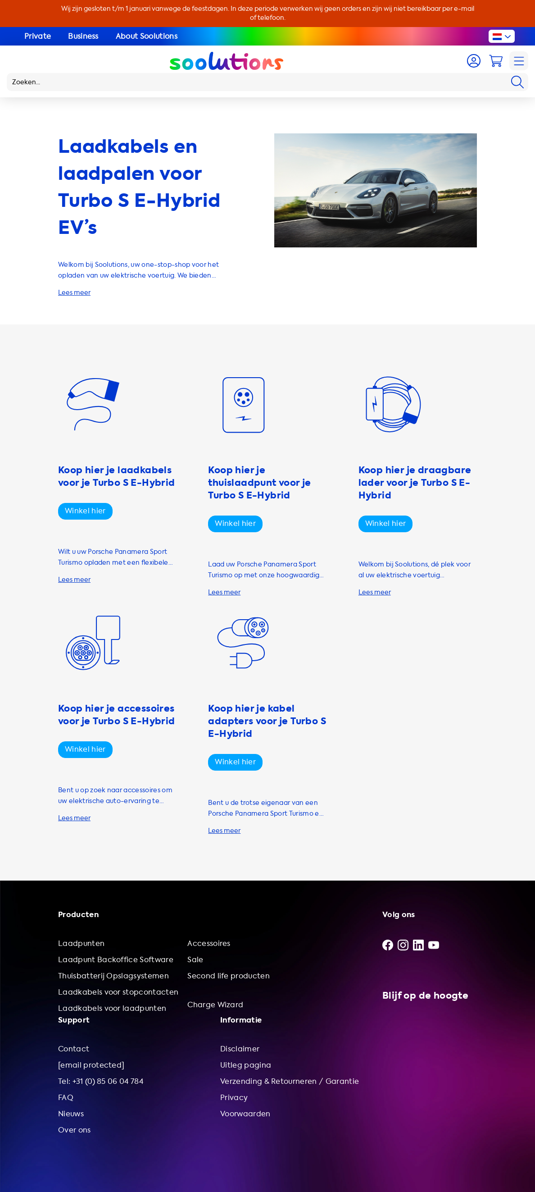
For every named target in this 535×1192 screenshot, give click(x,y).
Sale (195, 959)
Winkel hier (85, 511)
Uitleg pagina (245, 1065)
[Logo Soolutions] (226, 60)
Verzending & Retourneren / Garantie (289, 1081)
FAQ (65, 1097)
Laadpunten (81, 943)
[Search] (517, 82)
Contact (73, 1049)
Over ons (74, 1130)
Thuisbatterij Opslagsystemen (113, 976)
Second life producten (228, 976)
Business (83, 36)
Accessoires (209, 943)
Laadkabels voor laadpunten (112, 1008)
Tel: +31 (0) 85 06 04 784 (100, 1081)
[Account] (474, 61)
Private (37, 36)
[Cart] (496, 61)
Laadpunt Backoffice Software (115, 959)
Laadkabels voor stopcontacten (118, 992)
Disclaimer (239, 1049)
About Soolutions (146, 36)
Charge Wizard (215, 1004)
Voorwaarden (245, 1114)
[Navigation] (518, 60)
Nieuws (71, 1114)
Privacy (234, 1097)
